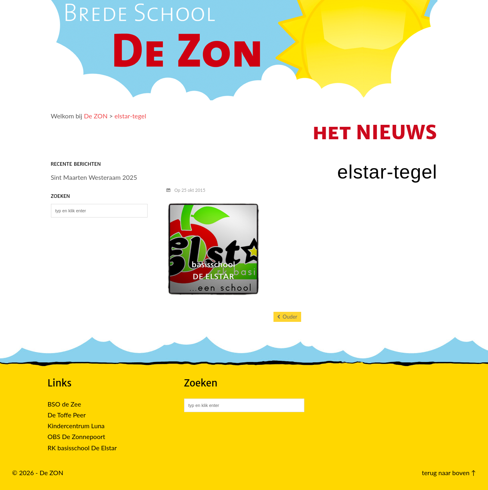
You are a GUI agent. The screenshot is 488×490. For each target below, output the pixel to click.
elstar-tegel (130, 116)
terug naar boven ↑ (449, 472)
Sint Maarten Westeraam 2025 (94, 177)
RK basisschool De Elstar (82, 447)
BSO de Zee (64, 404)
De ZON (95, 116)
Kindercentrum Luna (76, 425)
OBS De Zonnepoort (76, 436)
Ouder (287, 317)
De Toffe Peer (67, 415)
